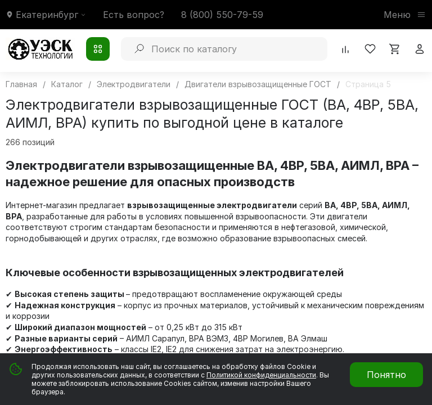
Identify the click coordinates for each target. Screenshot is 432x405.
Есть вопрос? (133, 14)
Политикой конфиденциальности (261, 375)
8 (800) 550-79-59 (222, 14)
